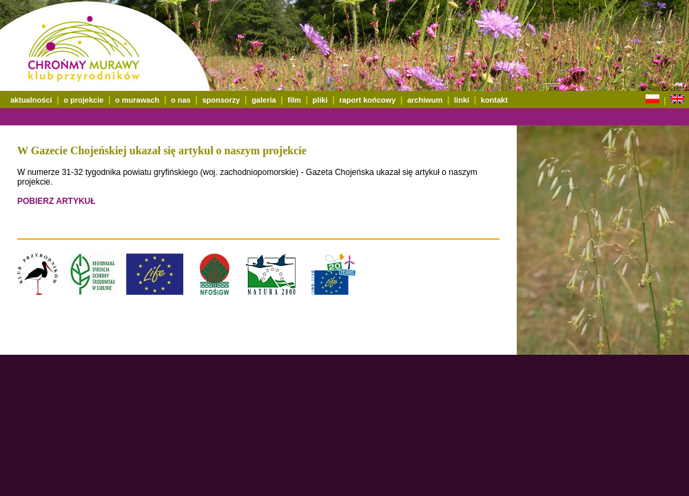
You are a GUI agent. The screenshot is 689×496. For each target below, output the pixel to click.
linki (461, 100)
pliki (320, 100)
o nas (181, 100)
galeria (263, 100)
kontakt (494, 100)
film (294, 100)
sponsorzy (221, 100)
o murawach (137, 100)
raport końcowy (367, 100)
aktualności (31, 100)
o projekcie (83, 100)
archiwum (424, 100)
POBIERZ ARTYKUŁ (56, 201)
